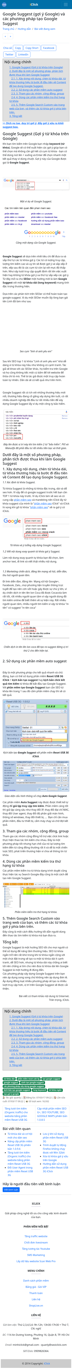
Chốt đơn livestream (36, 1242)
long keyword (39, 1090)
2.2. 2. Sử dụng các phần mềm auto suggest (36, 89)
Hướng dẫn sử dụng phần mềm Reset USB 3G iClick (55, 1167)
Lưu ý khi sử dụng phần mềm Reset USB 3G (55, 1137)
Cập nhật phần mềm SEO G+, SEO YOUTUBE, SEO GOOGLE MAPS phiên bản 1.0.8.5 (52, 1114)
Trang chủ (8, 29)
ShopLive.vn (36, 1305)
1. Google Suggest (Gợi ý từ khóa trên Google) (36, 67)
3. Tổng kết (15, 116)
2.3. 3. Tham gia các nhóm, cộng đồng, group (37, 93)
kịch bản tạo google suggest (17, 1090)
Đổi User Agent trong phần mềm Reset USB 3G (20, 1171)
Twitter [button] (9, 54)
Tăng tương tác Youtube (36, 1248)
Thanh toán (36, 1293)
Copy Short (32, 48)
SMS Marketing (36, 1255)
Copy (18, 48)
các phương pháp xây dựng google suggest (24, 1086)
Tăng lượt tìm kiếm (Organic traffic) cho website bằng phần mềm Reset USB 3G (16, 1114)
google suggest (11, 1082)
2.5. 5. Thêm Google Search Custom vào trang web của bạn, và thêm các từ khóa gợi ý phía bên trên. (37, 108)
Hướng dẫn (24, 29)
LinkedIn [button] (23, 54)
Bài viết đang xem (44, 29)
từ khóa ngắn (55, 1090)
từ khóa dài (9, 1078)
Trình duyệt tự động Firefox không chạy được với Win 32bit (54, 1148)
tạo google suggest (51, 1078)
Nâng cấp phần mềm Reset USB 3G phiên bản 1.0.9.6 (20, 1145)
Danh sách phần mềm (36, 1280)
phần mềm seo (22, 499)
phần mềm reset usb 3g (28, 1078)
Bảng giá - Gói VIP (36, 1287)
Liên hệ (36, 1299)
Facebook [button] (48, 48)
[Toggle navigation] (65, 4)
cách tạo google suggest (32, 1082)
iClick (47, 1363)
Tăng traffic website (36, 1236)
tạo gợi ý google (11, 1094)
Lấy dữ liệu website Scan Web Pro (36, 1261)
